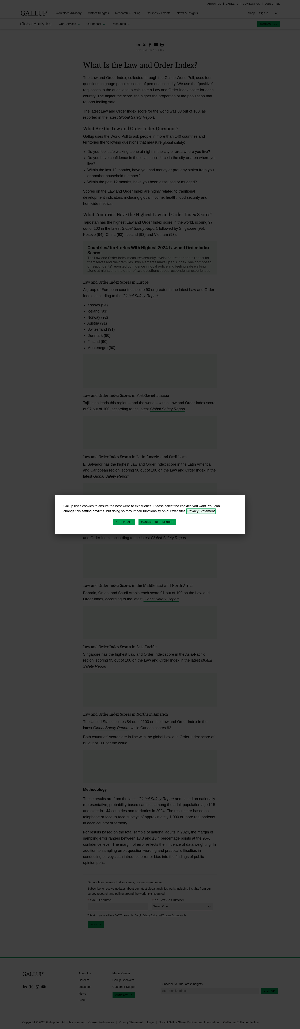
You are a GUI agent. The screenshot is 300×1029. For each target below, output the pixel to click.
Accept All (124, 522)
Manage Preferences (157, 522)
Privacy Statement (201, 511)
